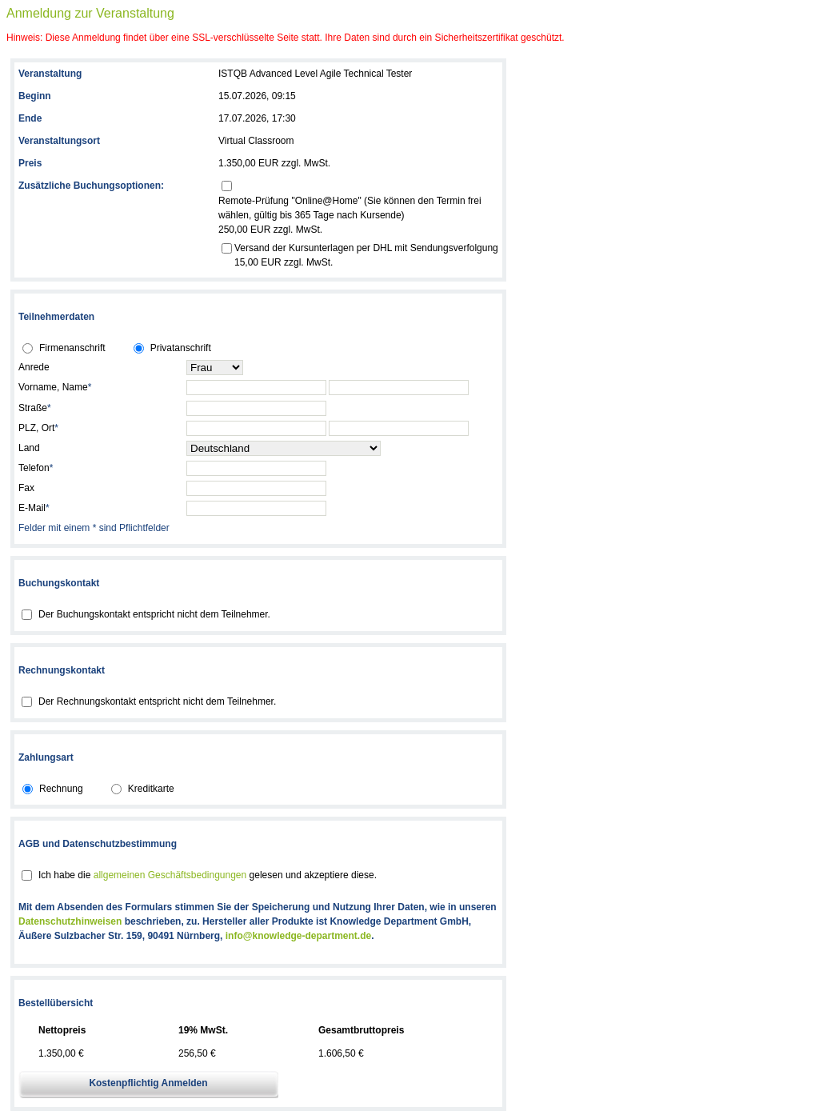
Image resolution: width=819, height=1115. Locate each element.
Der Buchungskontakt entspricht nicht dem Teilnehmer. (154, 614)
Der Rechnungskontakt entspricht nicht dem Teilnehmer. (157, 701)
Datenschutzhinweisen (70, 921)
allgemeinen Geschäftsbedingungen (170, 875)
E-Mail (34, 508)
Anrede (34, 367)
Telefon (35, 468)
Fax (26, 488)
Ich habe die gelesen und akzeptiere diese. (207, 875)
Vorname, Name (54, 387)
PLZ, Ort (38, 428)
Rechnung (61, 788)
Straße (34, 408)
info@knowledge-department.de (298, 935)
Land (29, 448)
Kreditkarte (151, 788)
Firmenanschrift (72, 348)
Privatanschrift (180, 348)
